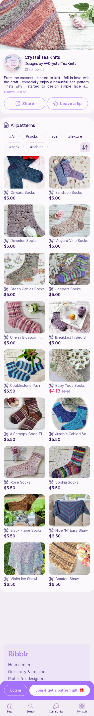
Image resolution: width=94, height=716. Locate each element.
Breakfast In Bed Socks (74, 337)
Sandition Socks (68, 192)
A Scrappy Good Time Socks (34, 434)
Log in (15, 690)
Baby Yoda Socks (70, 385)
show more (15, 91)
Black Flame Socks (26, 530)
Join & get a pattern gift (59, 690)
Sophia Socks (66, 482)
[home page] (10, 708)
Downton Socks (24, 240)
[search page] (31, 708)
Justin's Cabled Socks (73, 434)
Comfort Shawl (67, 579)
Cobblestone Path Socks (30, 385)
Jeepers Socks (68, 289)
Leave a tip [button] (67, 103)
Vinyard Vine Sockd (71, 240)
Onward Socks (23, 192)
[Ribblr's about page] (47, 671)
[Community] (56, 708)
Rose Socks (20, 482)
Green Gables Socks (28, 289)
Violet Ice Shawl (24, 579)
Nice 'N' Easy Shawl (71, 530)
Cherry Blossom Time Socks (33, 337)
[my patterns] (82, 708)
